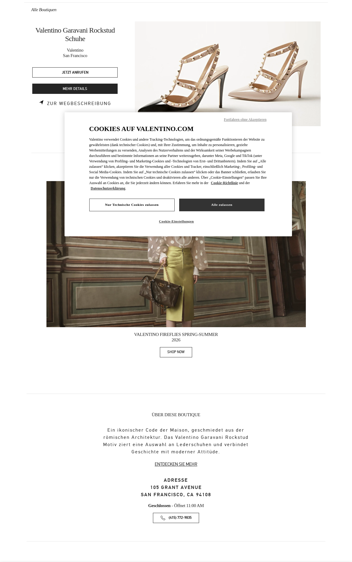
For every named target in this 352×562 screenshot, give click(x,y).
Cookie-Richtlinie (224, 183)
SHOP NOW (179, 353)
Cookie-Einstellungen (176, 221)
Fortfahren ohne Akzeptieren (245, 119)
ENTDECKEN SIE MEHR (176, 464)
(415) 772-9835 (180, 518)
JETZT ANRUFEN (75, 72)
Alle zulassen (221, 204)
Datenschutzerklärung (108, 188)
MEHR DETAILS (75, 89)
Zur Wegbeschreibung (79, 104)
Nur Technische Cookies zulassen (132, 204)
